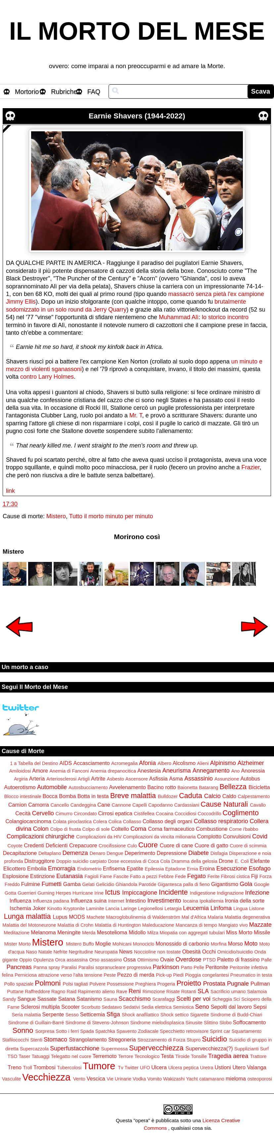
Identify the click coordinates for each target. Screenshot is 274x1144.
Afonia (147, 763)
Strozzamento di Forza (161, 1039)
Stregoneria (122, 1039)
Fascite (120, 876)
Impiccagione (139, 892)
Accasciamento (91, 763)
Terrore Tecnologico (139, 1056)
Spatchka (105, 1031)
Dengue (115, 853)
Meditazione (17, 932)
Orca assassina (71, 959)
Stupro (194, 1039)
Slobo (225, 1022)
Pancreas (19, 967)
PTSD (209, 959)
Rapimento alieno (96, 991)
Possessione (120, 984)
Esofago (260, 868)
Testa (167, 1056)
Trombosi (44, 1067)
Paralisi (69, 967)
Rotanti (188, 991)
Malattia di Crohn (76, 925)
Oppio (25, 959)
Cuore (148, 845)
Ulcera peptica (183, 1067)
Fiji (254, 876)
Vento (79, 1078)
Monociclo (143, 944)
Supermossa (114, 1048)
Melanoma (43, 932)
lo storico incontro (225, 317)
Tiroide (182, 1056)
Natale (45, 951)
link (10, 490)
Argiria (21, 779)
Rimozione (154, 991)
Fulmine (30, 884)
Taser (24, 1056)
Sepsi (260, 1007)
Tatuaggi (41, 1056)
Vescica (96, 1078)
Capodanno (160, 805)
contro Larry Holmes (47, 376)
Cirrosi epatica (115, 813)
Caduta (190, 795)
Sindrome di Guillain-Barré (36, 1022)
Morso (235, 944)
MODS (77, 917)
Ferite (213, 876)
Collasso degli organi (167, 821)
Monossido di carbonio (182, 944)
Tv (120, 1067)
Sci (236, 999)
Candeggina (83, 805)
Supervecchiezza (156, 1048)
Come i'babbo (243, 829)
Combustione (211, 829)
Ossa (129, 959)
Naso (31, 951)
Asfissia (158, 779)
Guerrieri (27, 893)
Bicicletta (259, 787)
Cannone (121, 805)
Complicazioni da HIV (99, 836)
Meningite (68, 932)
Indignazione (230, 893)
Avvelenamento (127, 787)
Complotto (209, 836)
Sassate (47, 999)
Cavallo (258, 805)
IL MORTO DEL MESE (137, 31)
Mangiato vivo (233, 925)
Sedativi (131, 1007)
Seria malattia (26, 1014)
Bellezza (233, 787)
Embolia (36, 868)
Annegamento (211, 770)
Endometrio (89, 868)
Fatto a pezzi (143, 876)
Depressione (172, 853)
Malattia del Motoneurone (29, 925)
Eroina (207, 868)
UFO (145, 1067)
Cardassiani (186, 805)
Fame (106, 876)
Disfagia (219, 853)
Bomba (67, 796)
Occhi (209, 951)
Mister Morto (17, 944)
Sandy (9, 999)
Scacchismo (134, 999)
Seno (202, 1006)
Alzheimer (251, 763)
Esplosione (15, 876)
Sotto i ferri (67, 1031)
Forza (265, 876)
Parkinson (166, 967)
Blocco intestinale (22, 796)
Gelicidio (105, 884)
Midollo (137, 932)
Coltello (120, 829)
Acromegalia (124, 763)
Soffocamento (249, 1022)
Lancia (112, 908)
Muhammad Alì (179, 317)
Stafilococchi (15, 1039)
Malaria (215, 917)
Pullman (260, 984)
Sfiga (113, 1014)
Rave (121, 991)
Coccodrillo (209, 813)
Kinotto (54, 908)
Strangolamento (88, 1039)
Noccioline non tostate (157, 951)
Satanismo (89, 999)
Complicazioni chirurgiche (40, 836)
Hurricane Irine (88, 893)
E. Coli (242, 861)
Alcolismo (184, 763)
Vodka (139, 1078)
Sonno (23, 1030)
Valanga (256, 1067)
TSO (13, 1056)
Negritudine (81, 951)
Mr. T (135, 415)
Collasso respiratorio (221, 821)
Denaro (97, 853)
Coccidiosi (186, 813)
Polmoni (48, 983)
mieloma (236, 1078)
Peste (110, 975)
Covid (259, 836)
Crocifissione (112, 845)
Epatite (135, 868)
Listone (256, 908)
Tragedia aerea (228, 1056)
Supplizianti (246, 1048)
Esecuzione (231, 868)
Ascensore (136, 779)
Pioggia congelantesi (207, 975)
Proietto (188, 983)
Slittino (211, 1022)
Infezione (257, 892)
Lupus (60, 917)
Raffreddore (37, 991)
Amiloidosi (20, 771)
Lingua (240, 908)
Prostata (214, 983)
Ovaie (167, 959)
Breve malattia (133, 795)
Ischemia (20, 908)
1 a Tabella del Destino (34, 763)
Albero (164, 763)
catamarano (211, 1078)
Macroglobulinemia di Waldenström (143, 917)
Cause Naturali (224, 804)
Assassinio (198, 778)
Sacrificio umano (228, 991)
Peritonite (217, 967)
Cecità (22, 813)
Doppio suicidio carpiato (81, 861)
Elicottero (14, 868)
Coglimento (240, 813)
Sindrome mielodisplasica (157, 1022)
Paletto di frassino (238, 959)
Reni (135, 991)
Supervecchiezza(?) (209, 1048)
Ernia (192, 868)
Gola (246, 884)
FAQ (94, 91)
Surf (264, 1048)
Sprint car (220, 1031)
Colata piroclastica (72, 821)
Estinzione (42, 876)
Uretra (206, 1067)
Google (261, 884)
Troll (27, 1067)
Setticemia (92, 1014)
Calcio (212, 796)
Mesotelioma (112, 932)
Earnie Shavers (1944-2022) (137, 116)
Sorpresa (44, 1031)
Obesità (191, 951)
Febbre (166, 876)
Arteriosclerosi (61, 779)
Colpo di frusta (65, 829)
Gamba (72, 884)
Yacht (192, 1078)
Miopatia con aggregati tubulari (192, 932)
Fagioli (91, 876)
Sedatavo (112, 1007)
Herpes (63, 893)
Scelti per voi (193, 999)
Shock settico (174, 1014)
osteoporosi (260, 1078)
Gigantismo (224, 884)
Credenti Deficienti (46, 845)
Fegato (196, 876)
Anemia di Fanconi (69, 771)
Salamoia (257, 991)
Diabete (198, 853)
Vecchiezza (46, 1077)
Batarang (208, 787)
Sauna (110, 999)
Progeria (166, 984)
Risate (173, 991)
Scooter (70, 1007)
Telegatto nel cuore (71, 1056)
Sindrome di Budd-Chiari (236, 1014)
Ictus (112, 892)
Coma (138, 829)
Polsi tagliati (75, 984)
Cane (103, 805)
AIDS (66, 763)
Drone (226, 861)
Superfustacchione (74, 1048)
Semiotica (183, 1007)
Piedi (178, 975)
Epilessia (154, 868)
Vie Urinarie (119, 1078)
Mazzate (260, 924)
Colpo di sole (96, 829)
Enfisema (114, 868)
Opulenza (43, 959)
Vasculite (11, 1078)
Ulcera (159, 1067)
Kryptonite (74, 908)
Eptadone (175, 868)
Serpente (53, 1014)
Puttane (15, 991)
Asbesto (115, 779)
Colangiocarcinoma (28, 821)
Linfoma (221, 908)
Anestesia (149, 771)
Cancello (60, 805)
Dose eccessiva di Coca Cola (139, 861)
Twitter (131, 1067)
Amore (40, 771)
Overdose (188, 959)
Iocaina (190, 901)
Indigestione (203, 893)
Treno (15, 1067)
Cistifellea (144, 813)
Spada (87, 1031)
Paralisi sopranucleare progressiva (115, 967)
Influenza (20, 901)
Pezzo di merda (135, 975)
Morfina (219, 944)
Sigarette (199, 1014)
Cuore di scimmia (248, 845)
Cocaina (164, 813)
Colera (100, 821)
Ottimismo (148, 959)
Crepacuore (83, 845)
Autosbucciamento (88, 787)
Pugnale (238, 983)
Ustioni (222, 1067)
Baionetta (187, 787)
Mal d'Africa (194, 917)
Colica (114, 821)
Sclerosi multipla (40, 1007)
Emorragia (61, 868)
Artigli (84, 779)
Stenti (36, 1039)
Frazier (250, 467)
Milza (153, 932)
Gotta (10, 893)
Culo (132, 845)
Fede (180, 876)
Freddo (12, 884)
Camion (17, 805)
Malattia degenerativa (247, 917)
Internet (116, 901)
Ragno (58, 991)
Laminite (95, 908)
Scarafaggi (163, 999)
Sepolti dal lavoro (231, 1007)
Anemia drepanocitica (113, 771)
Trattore (258, 1056)
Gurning (45, 893)
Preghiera (145, 984)
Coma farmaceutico (171, 829)
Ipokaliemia (212, 901)
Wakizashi (174, 1078)
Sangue (26, 999)
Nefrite (60, 951)
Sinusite (194, 1022)
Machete (95, 917)
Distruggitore (39, 861)
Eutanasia (69, 876)
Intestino (136, 901)
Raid (71, 991)
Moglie (103, 944)
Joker (39, 908)
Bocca (50, 796)
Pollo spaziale (19, 984)
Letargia (173, 908)
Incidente (173, 892)
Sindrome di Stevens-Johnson (97, 1022)
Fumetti (52, 884)
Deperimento (139, 853)
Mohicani (122, 944)
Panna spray (46, 967)
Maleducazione (158, 925)
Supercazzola (34, 1048)
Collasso (132, 821)
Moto (250, 943)
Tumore (99, 1066)
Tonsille (199, 1056)
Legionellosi (150, 908)
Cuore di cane (176, 845)
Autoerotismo (19, 787)
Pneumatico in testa (251, 975)
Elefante (260, 861)
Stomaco (55, 1039)
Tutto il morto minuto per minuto (111, 516)
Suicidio (214, 1039)
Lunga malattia (27, 916)
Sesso (72, 1014)
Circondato (85, 813)
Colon (41, 829)
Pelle (199, 967)
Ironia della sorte (245, 901)
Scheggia (222, 999)
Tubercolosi (69, 1067)
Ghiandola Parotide (135, 884)
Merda (89, 932)
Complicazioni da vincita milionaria (159, 836)
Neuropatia (105, 951)
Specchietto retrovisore (184, 1031)
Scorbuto (91, 1007)
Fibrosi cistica (235, 876)
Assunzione (226, 779)
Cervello (43, 813)
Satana (66, 999)
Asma (176, 779)
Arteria (37, 779)
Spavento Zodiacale (137, 1031)
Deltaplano (49, 853)
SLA (203, 991)
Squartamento (246, 1031)
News (125, 951)
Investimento (164, 900)
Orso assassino (105, 959)
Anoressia (253, 771)
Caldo (229, 796)
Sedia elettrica (156, 1007)
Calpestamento (254, 796)
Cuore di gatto (211, 845)
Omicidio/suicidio (235, 951)
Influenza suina (88, 901)
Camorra (38, 805)
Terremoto (105, 1056)
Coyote (15, 845)
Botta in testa (93, 796)
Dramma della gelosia (194, 861)
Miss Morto (239, 932)
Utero (239, 1067)
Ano (235, 771)
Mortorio (27, 91)
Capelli (139, 805)
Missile (262, 932)
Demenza (75, 853)
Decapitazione (20, 853)
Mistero (56, 516)
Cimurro (64, 813)
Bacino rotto (161, 787)
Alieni (203, 763)
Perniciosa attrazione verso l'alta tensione (58, 975)
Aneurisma (176, 770)
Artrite (98, 779)
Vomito (154, 1078)
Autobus (250, 779)
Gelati (88, 884)
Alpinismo (223, 763)
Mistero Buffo (80, 944)
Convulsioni (237, 836)
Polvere (97, 984)
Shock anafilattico (140, 1014)
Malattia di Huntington (118, 925)
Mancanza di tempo (196, 925)
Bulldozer (168, 796)
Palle (266, 959)
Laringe (129, 908)
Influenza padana (51, 901)
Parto (186, 967)
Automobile (52, 787)
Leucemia (196, 908)
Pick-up (164, 975)
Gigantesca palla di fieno (184, 884)
